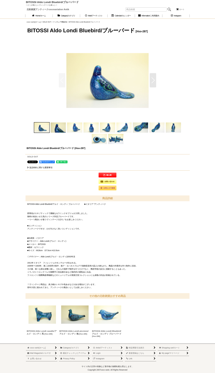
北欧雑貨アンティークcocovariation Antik (48, 9)
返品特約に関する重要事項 (39, 167)
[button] (153, 80)
